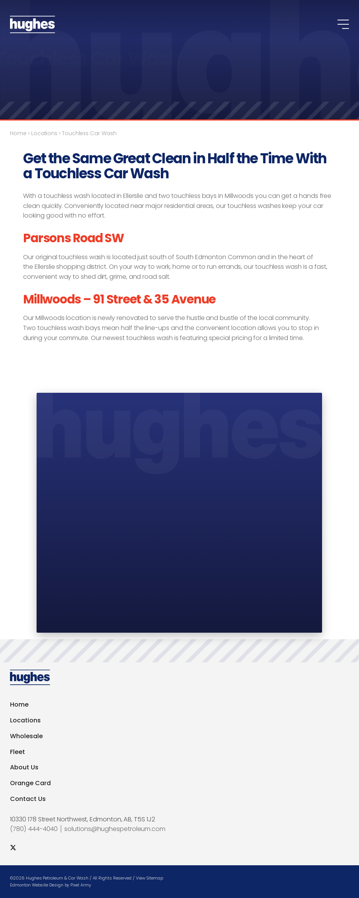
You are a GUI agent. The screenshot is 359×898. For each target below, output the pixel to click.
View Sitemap (149, 878)
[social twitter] (13, 848)
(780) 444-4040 (34, 828)
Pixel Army (80, 885)
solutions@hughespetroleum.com (114, 828)
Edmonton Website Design (36, 885)
